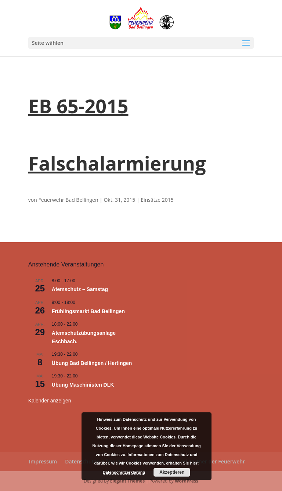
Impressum (43, 461)
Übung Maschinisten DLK (83, 385)
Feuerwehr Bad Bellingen (68, 199)
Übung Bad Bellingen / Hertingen (92, 363)
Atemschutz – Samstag (80, 289)
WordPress (186, 481)
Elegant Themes (127, 481)
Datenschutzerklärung (124, 472)
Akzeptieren (171, 472)
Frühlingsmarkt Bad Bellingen (88, 311)
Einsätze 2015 (157, 199)
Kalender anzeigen (49, 401)
